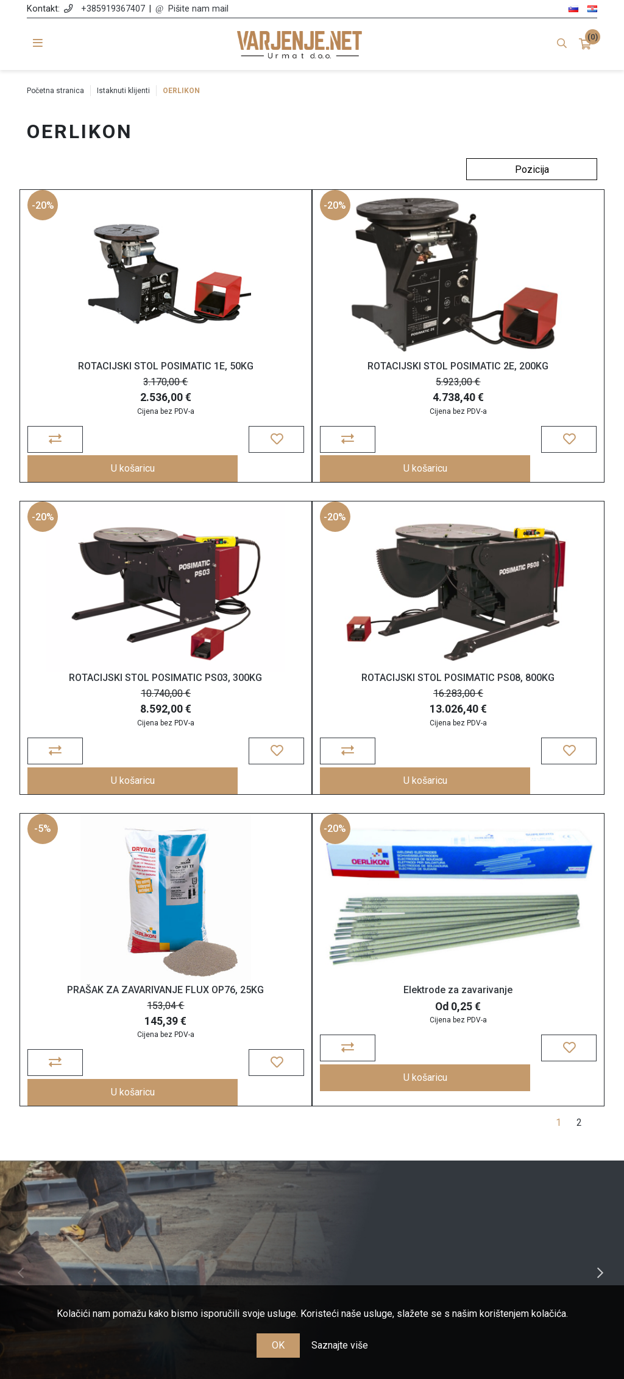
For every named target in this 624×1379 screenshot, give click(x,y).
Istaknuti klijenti (123, 90)
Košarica (385, 1164)
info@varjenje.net (98, 1214)
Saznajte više (339, 1345)
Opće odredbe (238, 1146)
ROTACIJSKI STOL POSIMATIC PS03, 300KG (506, 381)
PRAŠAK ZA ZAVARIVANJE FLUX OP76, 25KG (312, 695)
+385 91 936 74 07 (97, 1197)
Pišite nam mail (198, 9)
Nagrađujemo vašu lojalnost (238, 1231)
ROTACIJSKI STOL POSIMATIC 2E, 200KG (311, 381)
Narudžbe (385, 1146)
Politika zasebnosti (238, 1164)
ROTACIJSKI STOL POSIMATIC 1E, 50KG (117, 375)
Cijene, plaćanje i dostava (239, 1181)
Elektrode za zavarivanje (506, 690)
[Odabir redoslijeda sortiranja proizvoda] (531, 169)
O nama (239, 1128)
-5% (239, 529)
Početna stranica (55, 90)
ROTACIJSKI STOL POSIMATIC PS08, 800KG (116, 695)
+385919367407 (113, 9)
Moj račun (385, 1128)
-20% (45, 214)
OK (278, 1345)
